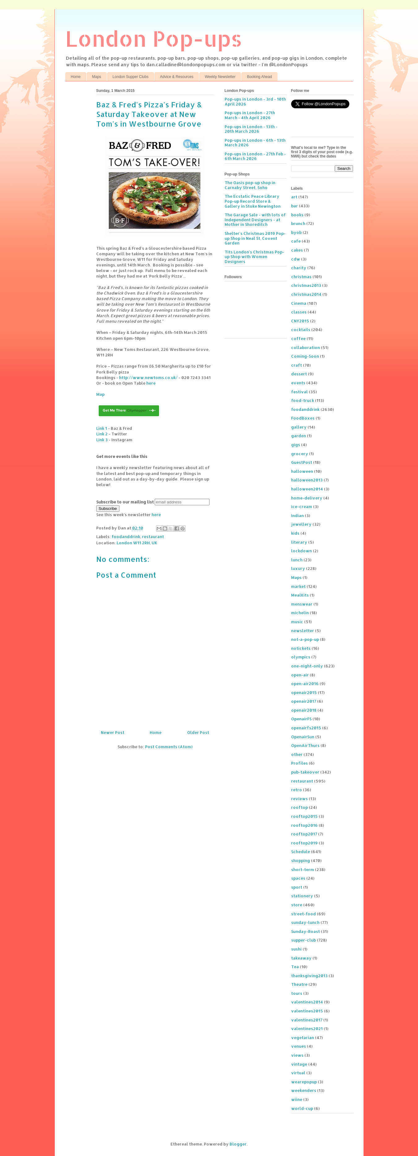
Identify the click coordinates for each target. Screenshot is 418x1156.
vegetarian (302, 1037)
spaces (298, 878)
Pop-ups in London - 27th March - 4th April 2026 (250, 115)
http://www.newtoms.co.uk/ (148, 377)
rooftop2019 (304, 842)
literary (299, 542)
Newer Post (112, 732)
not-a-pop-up (305, 639)
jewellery (301, 524)
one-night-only (307, 665)
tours (296, 993)
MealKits (300, 595)
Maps (96, 77)
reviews (299, 798)
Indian (297, 515)
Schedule (300, 851)
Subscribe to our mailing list (125, 501)
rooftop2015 (304, 816)
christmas (301, 276)
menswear (301, 604)
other (297, 754)
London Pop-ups (153, 38)
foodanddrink (126, 536)
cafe (296, 241)
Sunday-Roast (305, 931)
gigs (295, 444)
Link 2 (102, 433)
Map (100, 394)
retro (296, 789)
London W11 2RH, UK (137, 542)
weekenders (303, 1090)
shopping (300, 860)
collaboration (305, 347)
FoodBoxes (303, 418)
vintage (299, 1064)
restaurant (153, 536)
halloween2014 (307, 488)
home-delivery (306, 497)
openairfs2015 (306, 727)
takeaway (301, 957)
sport (296, 887)
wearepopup (304, 1081)
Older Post (198, 732)
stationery (302, 895)
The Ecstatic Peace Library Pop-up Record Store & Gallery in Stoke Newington (253, 201)
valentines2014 (307, 1001)
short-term (302, 869)
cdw (295, 259)
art (294, 196)
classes (299, 311)
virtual (298, 1072)
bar (294, 205)
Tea (295, 966)
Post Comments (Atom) (168, 746)
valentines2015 (307, 1010)
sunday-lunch (305, 922)
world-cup (302, 1108)
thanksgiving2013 (309, 975)
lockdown (301, 550)
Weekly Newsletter (220, 77)
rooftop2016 (304, 825)
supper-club (303, 940)
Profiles (299, 763)
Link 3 (102, 439)
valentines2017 (306, 1019)
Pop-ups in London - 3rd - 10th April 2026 (255, 101)
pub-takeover (305, 772)
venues (298, 1046)
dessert (299, 373)
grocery (299, 453)
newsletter (302, 630)
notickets (301, 648)
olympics (300, 656)
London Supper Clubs (131, 77)
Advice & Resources (176, 77)
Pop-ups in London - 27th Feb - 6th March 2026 (255, 156)
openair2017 (303, 701)
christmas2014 (306, 294)
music (297, 621)
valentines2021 (307, 1028)
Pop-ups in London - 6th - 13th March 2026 (255, 143)
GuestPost (301, 462)
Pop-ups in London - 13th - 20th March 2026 (251, 129)
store (296, 904)
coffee (298, 338)
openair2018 (304, 710)
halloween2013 (307, 479)
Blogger (238, 1143)
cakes (297, 250)
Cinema (298, 303)
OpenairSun (302, 736)
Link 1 (101, 428)
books (297, 214)
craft (296, 365)
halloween (302, 471)
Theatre (299, 984)
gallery (299, 427)
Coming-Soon (305, 356)
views (297, 1055)
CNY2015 (300, 320)
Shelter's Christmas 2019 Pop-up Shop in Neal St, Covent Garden (255, 238)
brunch (298, 223)
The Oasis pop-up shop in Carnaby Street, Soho (250, 185)
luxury (298, 568)
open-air (300, 674)
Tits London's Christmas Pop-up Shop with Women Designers (254, 256)
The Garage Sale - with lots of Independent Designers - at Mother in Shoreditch (255, 219)
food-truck (302, 400)
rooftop (299, 807)
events (298, 382)
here (151, 383)
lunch (297, 559)
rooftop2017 (304, 833)
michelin (300, 612)
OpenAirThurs (305, 745)
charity (298, 267)
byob (296, 232)
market (298, 586)
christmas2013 (306, 285)
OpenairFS (301, 718)
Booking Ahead (259, 77)
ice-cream (301, 506)
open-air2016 (305, 683)
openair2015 (304, 692)
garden (298, 435)
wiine (296, 1099)
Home (76, 77)
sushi (296, 949)
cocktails (300, 329)
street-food (303, 913)
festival (299, 391)
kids (295, 533)
